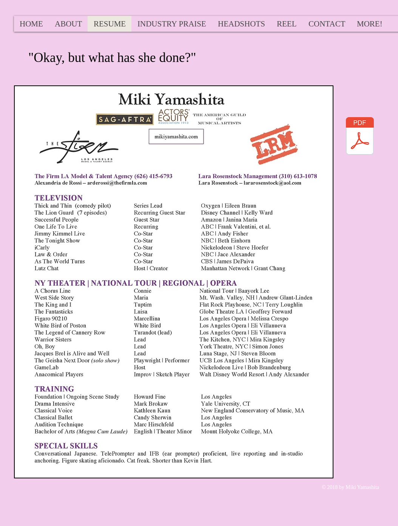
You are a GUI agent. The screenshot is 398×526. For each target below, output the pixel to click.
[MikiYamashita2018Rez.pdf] (359, 137)
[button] (369, 24)
